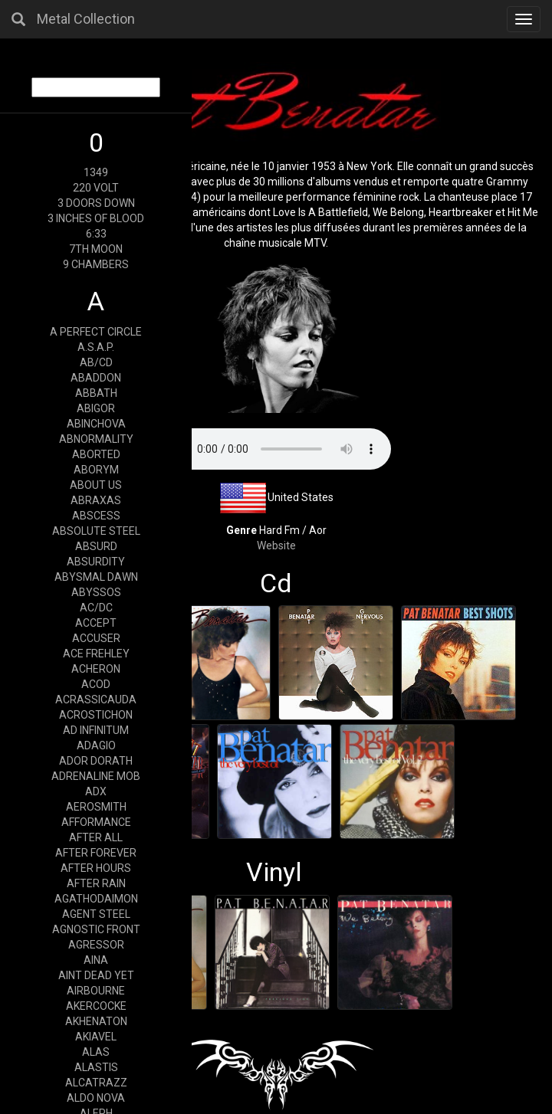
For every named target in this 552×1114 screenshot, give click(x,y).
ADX (96, 791)
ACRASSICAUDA (95, 699)
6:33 (96, 234)
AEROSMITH (96, 807)
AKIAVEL (96, 1036)
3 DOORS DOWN (96, 203)
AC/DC (96, 607)
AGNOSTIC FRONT (96, 929)
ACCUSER (96, 638)
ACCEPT (96, 623)
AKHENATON (96, 1021)
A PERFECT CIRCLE (96, 332)
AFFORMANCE (96, 822)
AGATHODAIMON (96, 899)
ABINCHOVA (96, 424)
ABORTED (96, 454)
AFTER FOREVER (95, 853)
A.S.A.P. (95, 347)
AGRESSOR (96, 945)
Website (276, 545)
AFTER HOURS (96, 868)
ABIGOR (96, 408)
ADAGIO (96, 745)
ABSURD (96, 546)
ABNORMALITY (96, 439)
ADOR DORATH (96, 761)
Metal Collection (86, 19)
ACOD (95, 684)
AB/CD (96, 362)
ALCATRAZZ (96, 1082)
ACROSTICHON (96, 715)
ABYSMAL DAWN (96, 577)
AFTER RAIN (96, 883)
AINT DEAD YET (96, 975)
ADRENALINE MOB (95, 776)
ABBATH (96, 393)
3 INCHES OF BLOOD (96, 218)
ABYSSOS (96, 592)
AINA (96, 960)
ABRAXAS (96, 500)
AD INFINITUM (96, 730)
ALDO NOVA (96, 1098)
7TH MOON (96, 249)
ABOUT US (96, 485)
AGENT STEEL (96, 914)
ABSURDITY (96, 561)
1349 (96, 172)
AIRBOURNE (96, 991)
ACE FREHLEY (96, 653)
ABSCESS (96, 515)
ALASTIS (96, 1067)
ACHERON (95, 669)
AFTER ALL (96, 837)
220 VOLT (96, 188)
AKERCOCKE (96, 1006)
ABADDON (96, 378)
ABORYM (96, 470)
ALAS (96, 1052)
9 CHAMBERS (96, 264)
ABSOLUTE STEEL (96, 531)
